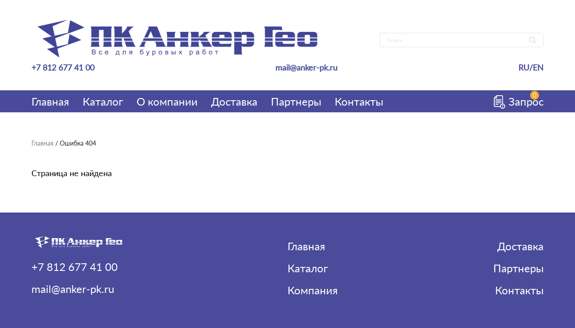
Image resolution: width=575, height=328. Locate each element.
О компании (167, 101)
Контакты (359, 101)
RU (523, 67)
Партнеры (296, 101)
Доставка (234, 101)
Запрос (515, 101)
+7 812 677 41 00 (62, 67)
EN (538, 67)
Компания (313, 290)
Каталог (103, 101)
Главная (50, 101)
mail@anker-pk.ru (306, 67)
